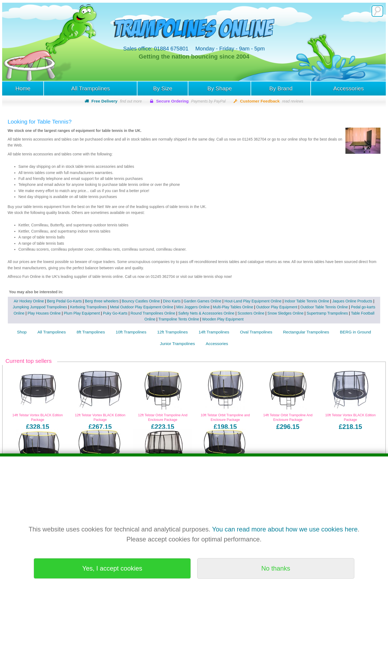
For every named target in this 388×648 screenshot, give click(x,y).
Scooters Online (251, 313)
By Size (162, 88)
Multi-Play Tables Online (233, 307)
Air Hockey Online (29, 301)
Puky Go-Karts (115, 313)
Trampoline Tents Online (178, 319)
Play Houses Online (44, 313)
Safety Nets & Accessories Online (206, 313)
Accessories (348, 88)
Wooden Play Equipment (223, 319)
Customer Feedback (271, 101)
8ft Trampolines (91, 332)
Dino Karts (172, 301)
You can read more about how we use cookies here (285, 529)
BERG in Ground (355, 332)
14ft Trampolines (214, 332)
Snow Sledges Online (286, 313)
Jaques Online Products (352, 301)
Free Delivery (116, 101)
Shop (22, 332)
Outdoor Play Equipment (276, 307)
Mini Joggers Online (193, 307)
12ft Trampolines (172, 332)
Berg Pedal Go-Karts (64, 301)
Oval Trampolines (256, 332)
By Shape (219, 88)
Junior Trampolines (177, 343)
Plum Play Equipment (82, 313)
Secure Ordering (191, 101)
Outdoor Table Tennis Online (324, 307)
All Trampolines (90, 88)
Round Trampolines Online (152, 313)
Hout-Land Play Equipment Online (253, 301)
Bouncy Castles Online (141, 301)
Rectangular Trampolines (306, 332)
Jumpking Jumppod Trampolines (40, 307)
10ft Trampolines (131, 332)
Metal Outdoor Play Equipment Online (141, 307)
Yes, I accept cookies (112, 568)
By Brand (280, 88)
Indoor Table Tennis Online (307, 301)
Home (22, 88)
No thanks (275, 568)
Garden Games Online (202, 301)
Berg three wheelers (102, 301)
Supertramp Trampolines (327, 313)
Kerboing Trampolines (88, 307)
